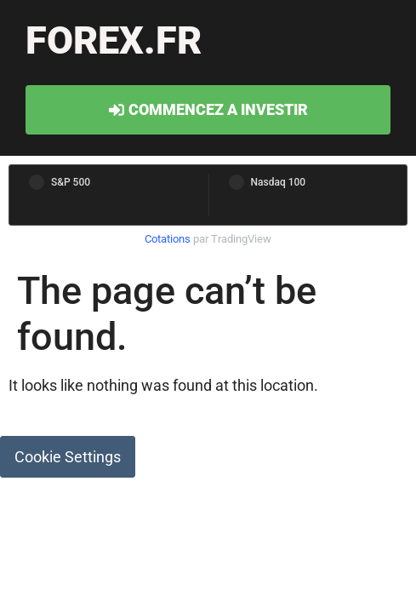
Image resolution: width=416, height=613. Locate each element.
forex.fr (114, 40)
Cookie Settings (67, 457)
